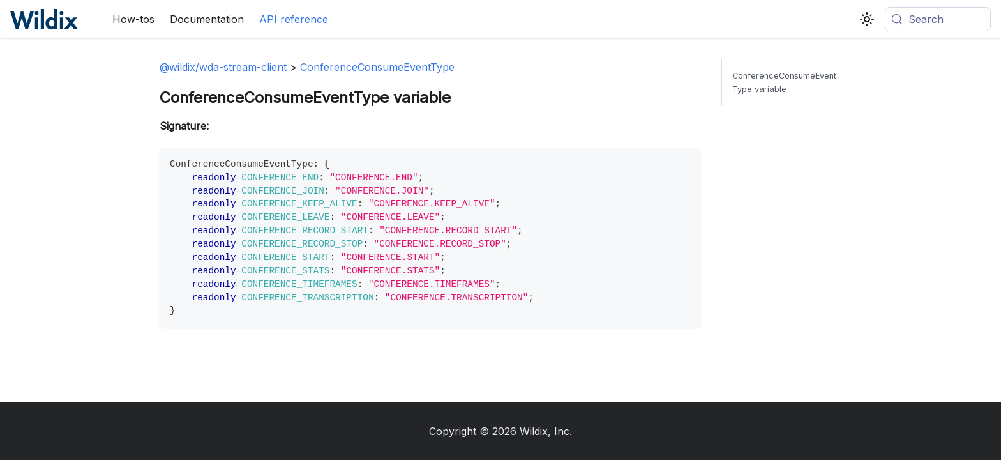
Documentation (207, 19)
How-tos (133, 19)
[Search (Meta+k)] (938, 19)
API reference (293, 19)
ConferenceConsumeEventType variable (784, 82)
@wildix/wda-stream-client (223, 67)
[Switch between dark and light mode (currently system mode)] (867, 19)
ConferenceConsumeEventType (377, 67)
